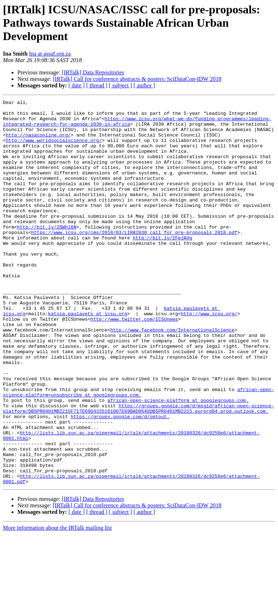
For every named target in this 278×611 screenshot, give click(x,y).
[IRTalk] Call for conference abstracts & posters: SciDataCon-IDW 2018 (137, 79)
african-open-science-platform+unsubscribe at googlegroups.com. (138, 451)
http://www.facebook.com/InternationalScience (172, 376)
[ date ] (76, 85)
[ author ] (144, 85)
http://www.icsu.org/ (209, 357)
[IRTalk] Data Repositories (93, 72)
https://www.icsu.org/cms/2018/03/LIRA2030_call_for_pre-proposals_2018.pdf (134, 259)
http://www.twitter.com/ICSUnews (134, 363)
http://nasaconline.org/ (38, 142)
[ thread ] (97, 85)
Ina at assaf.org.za (50, 54)
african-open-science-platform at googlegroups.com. (178, 461)
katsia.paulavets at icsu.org (87, 357)
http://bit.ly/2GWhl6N (46, 253)
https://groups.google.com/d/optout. (120, 480)
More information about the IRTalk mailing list (57, 605)
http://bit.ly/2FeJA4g (162, 266)
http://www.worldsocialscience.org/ (54, 149)
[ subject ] (120, 85)
